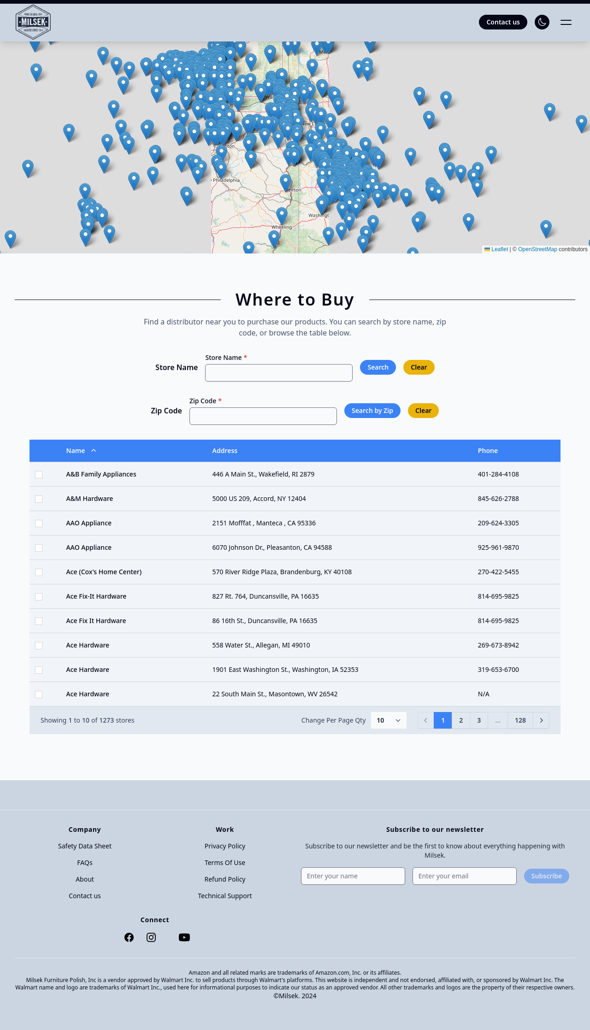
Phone (488, 450)
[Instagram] (149, 937)
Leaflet (496, 249)
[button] (129, 145)
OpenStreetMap (537, 249)
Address (225, 450)
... (498, 720)
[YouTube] (182, 937)
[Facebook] (127, 937)
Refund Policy (225, 879)
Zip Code (166, 411)
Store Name (176, 367)
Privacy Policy (225, 846)
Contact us (85, 895)
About (85, 879)
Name (82, 450)
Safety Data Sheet (85, 846)
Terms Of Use (225, 862)
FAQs (84, 862)
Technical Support (225, 895)
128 (520, 720)
